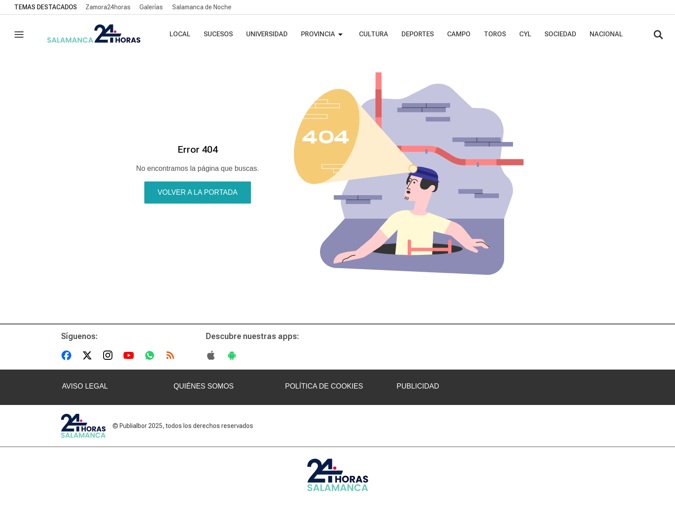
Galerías (151, 7)
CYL (525, 34)
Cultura (373, 34)
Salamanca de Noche (201, 7)
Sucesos (218, 34)
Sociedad (560, 34)
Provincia (323, 34)
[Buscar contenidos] (658, 35)
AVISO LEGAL (85, 386)
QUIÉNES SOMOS (204, 386)
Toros (495, 34)
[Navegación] (19, 34)
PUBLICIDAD (418, 386)
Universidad (267, 34)
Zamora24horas (108, 7)
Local (180, 34)
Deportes (417, 34)
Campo (459, 34)
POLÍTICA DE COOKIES (324, 386)
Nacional (606, 34)
